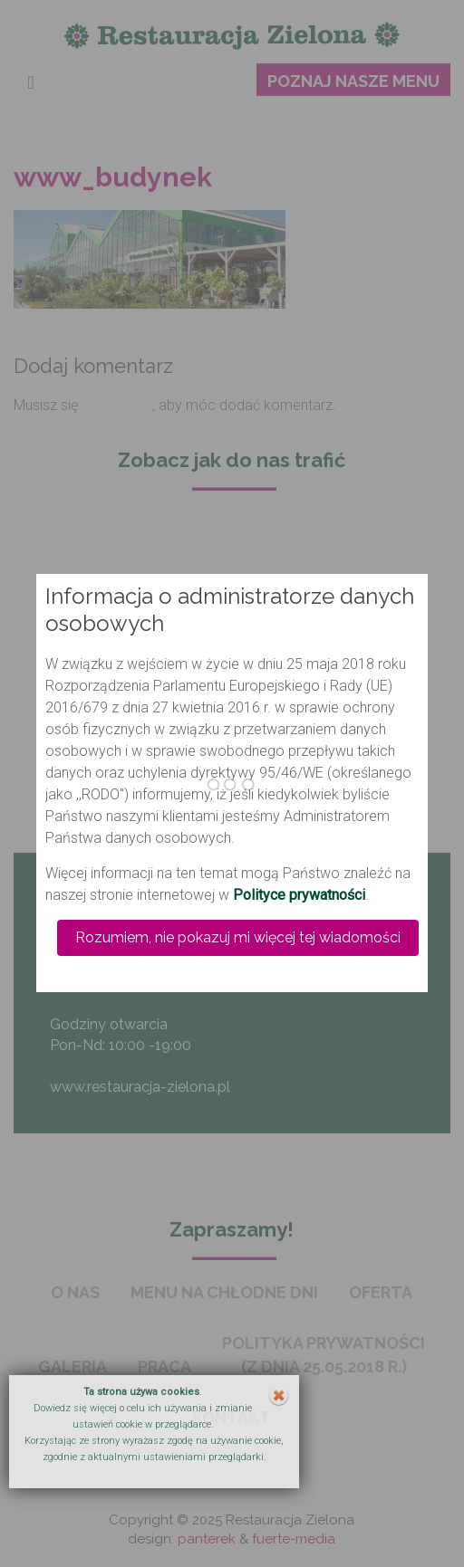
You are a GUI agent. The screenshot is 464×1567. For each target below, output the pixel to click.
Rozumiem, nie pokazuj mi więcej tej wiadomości (238, 937)
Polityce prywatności (299, 894)
